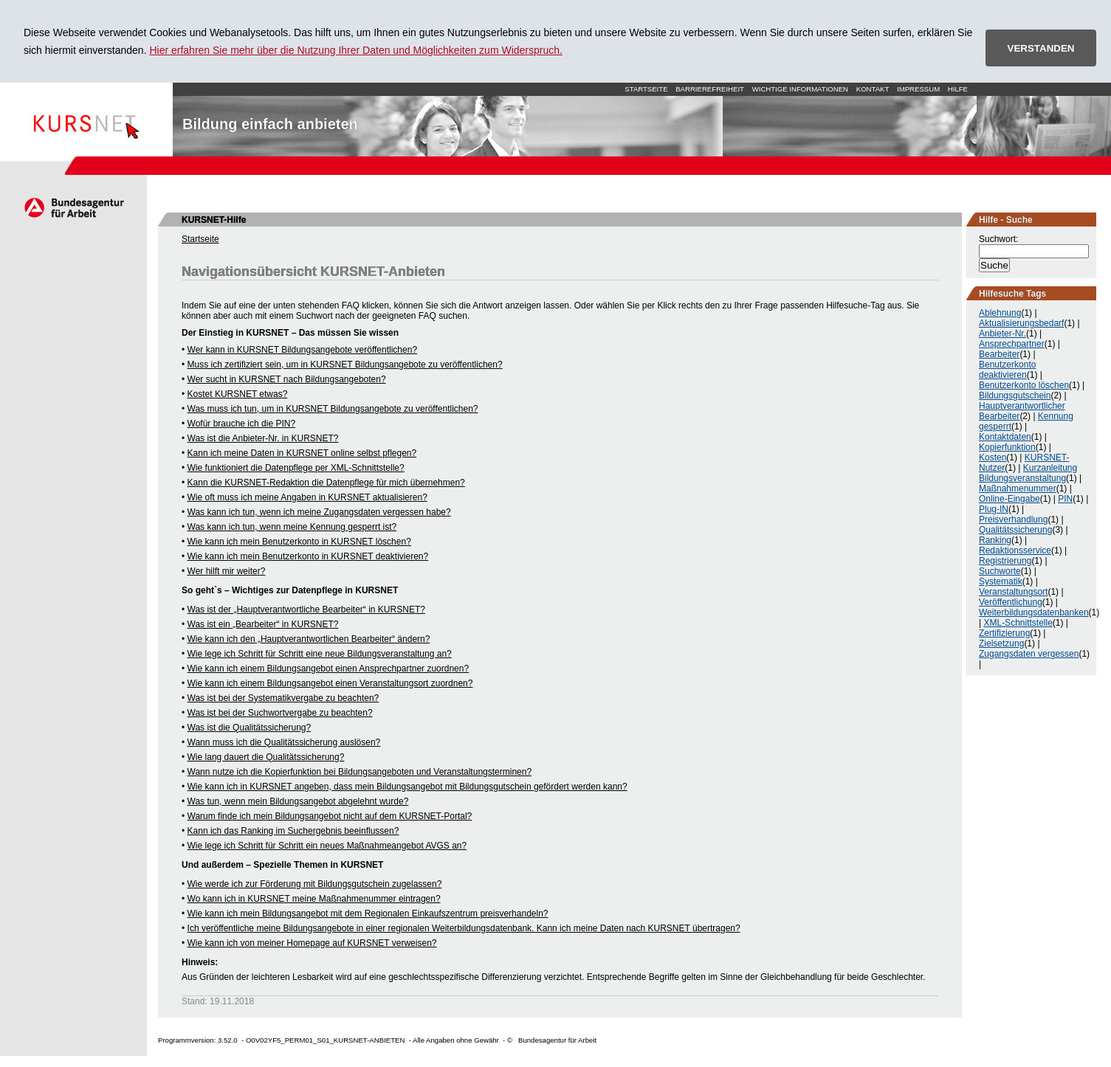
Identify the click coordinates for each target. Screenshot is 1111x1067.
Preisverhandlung (1013, 519)
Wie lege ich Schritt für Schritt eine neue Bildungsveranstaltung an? (320, 654)
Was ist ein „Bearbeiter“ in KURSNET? (263, 624)
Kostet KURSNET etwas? (238, 394)
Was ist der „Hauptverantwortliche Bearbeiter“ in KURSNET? (306, 609)
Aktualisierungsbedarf (1021, 323)
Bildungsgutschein (1014, 395)
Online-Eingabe (1009, 499)
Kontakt (873, 89)
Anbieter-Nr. (1002, 333)
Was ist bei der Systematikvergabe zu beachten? (283, 698)
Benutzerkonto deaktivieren (1007, 369)
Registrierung (1005, 561)
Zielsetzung (1001, 643)
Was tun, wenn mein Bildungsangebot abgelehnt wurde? (298, 801)
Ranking (995, 540)
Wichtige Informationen (800, 89)
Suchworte (1000, 571)
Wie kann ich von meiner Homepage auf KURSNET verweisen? (312, 943)
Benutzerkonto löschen (1024, 385)
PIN (1065, 499)
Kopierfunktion (1007, 447)
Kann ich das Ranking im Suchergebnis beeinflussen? (293, 831)
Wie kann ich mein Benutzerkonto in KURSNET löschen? (299, 541)
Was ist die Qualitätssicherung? (250, 727)
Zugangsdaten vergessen (1029, 654)
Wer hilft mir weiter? (227, 571)
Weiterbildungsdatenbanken (1034, 612)
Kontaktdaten (1005, 437)
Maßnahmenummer (1017, 488)
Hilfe (958, 89)
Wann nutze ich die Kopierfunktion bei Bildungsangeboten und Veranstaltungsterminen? (360, 772)
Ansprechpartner (1012, 344)
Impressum (918, 89)
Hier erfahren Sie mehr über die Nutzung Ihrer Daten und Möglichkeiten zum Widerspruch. (356, 50)
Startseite (86, 119)
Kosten (992, 457)
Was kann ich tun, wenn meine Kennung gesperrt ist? (292, 527)
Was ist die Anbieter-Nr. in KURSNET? (263, 438)
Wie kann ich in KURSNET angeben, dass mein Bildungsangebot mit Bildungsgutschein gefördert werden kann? (407, 786)
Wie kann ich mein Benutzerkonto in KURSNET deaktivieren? (308, 556)
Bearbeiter (999, 354)
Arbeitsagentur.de (73, 207)
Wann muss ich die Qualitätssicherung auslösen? (284, 742)
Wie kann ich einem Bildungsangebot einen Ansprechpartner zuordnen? (328, 668)
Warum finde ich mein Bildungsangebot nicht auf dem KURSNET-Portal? (330, 816)
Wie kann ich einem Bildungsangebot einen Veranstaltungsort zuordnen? (330, 683)
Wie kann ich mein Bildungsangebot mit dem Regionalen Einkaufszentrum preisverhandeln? (368, 913)
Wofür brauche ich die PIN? (242, 423)
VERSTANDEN (1041, 48)
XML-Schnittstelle (1017, 623)
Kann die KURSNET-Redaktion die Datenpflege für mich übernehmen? (326, 482)
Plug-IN (993, 509)
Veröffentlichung (1010, 602)
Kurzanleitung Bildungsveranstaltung (1028, 473)
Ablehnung (1000, 313)
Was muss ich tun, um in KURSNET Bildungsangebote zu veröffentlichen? (333, 409)
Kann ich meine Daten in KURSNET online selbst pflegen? (302, 453)
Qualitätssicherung (1015, 530)
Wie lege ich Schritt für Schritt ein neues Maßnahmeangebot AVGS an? (327, 845)
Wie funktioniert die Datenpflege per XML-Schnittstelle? (296, 468)
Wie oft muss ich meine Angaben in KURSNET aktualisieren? (307, 497)
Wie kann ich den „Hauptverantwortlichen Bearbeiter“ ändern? (309, 639)
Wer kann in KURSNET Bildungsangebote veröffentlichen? (303, 350)
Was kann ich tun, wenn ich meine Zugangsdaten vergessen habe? (319, 512)
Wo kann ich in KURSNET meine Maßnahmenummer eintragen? (314, 899)
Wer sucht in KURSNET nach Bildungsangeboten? (287, 379)
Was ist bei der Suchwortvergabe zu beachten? (280, 713)
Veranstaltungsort (1013, 592)
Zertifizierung (1004, 633)
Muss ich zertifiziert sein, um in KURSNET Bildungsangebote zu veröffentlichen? (345, 364)
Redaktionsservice (1015, 550)
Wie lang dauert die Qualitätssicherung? (266, 757)
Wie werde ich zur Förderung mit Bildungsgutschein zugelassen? (315, 884)
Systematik (1000, 581)
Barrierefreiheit (709, 89)
